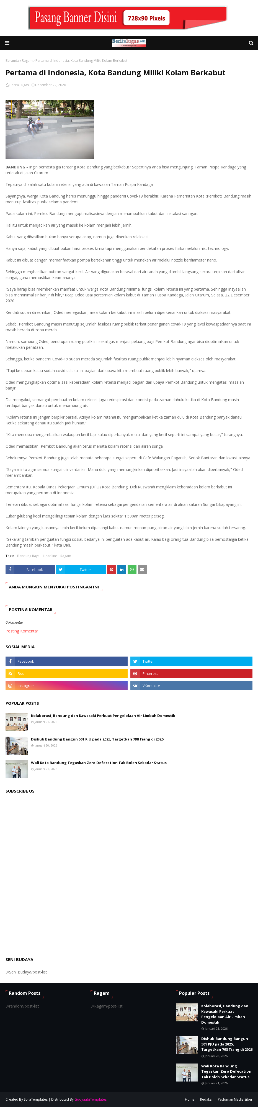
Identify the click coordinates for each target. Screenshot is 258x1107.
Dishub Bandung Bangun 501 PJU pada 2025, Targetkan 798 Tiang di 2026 (97, 739)
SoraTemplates (36, 1099)
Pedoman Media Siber (235, 1099)
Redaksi (206, 1099)
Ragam (27, 60)
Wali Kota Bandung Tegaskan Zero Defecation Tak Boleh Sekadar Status (99, 762)
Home (190, 1099)
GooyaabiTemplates (90, 1099)
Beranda (12, 60)
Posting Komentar (22, 631)
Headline (50, 556)
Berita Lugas (19, 85)
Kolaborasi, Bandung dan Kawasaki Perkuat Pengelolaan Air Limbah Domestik (103, 715)
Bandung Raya (28, 556)
